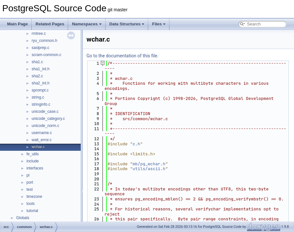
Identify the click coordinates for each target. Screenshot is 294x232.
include (32, 161)
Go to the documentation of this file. (122, 55)
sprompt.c (40, 90)
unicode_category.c (48, 118)
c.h (136, 144)
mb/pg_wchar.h (149, 164)
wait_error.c (42, 140)
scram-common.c (46, 55)
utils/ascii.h (149, 168)
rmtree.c (39, 33)
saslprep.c (40, 47)
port (29, 182)
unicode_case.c (45, 111)
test (29, 189)
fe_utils (32, 154)
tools (30, 203)
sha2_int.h (40, 83)
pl (27, 175)
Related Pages (49, 24)
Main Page (17, 24)
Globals (22, 218)
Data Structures (127, 24)
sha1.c (37, 62)
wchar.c (38, 147)
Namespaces (87, 24)
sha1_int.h (40, 69)
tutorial (32, 210)
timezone (34, 196)
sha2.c (37, 76)
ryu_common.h (44, 40)
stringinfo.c (41, 104)
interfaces (34, 168)
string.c (38, 97)
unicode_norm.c (45, 125)
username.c (42, 132)
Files (159, 24)
